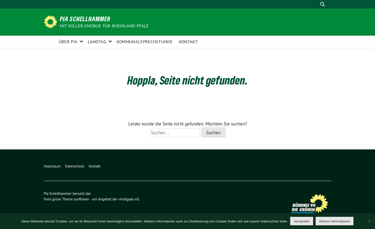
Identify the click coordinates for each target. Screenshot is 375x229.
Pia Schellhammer (85, 18)
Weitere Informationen (334, 221)
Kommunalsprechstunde (145, 41)
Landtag (97, 41)
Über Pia (68, 41)
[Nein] (368, 221)
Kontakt (188, 41)
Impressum (52, 166)
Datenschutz (74, 166)
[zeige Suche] (322, 4)
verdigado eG (129, 199)
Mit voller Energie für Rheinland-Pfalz (105, 26)
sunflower (81, 199)
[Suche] (315, 4)
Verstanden (302, 221)
